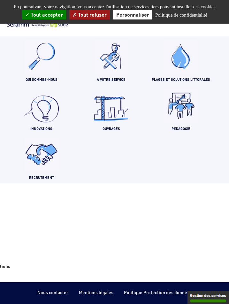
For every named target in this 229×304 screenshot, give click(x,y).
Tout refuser (90, 14)
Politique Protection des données (158, 292)
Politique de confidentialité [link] (181, 15)
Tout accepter (44, 14)
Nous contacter (52, 292)
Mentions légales (96, 292)
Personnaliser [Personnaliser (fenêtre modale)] (132, 14)
